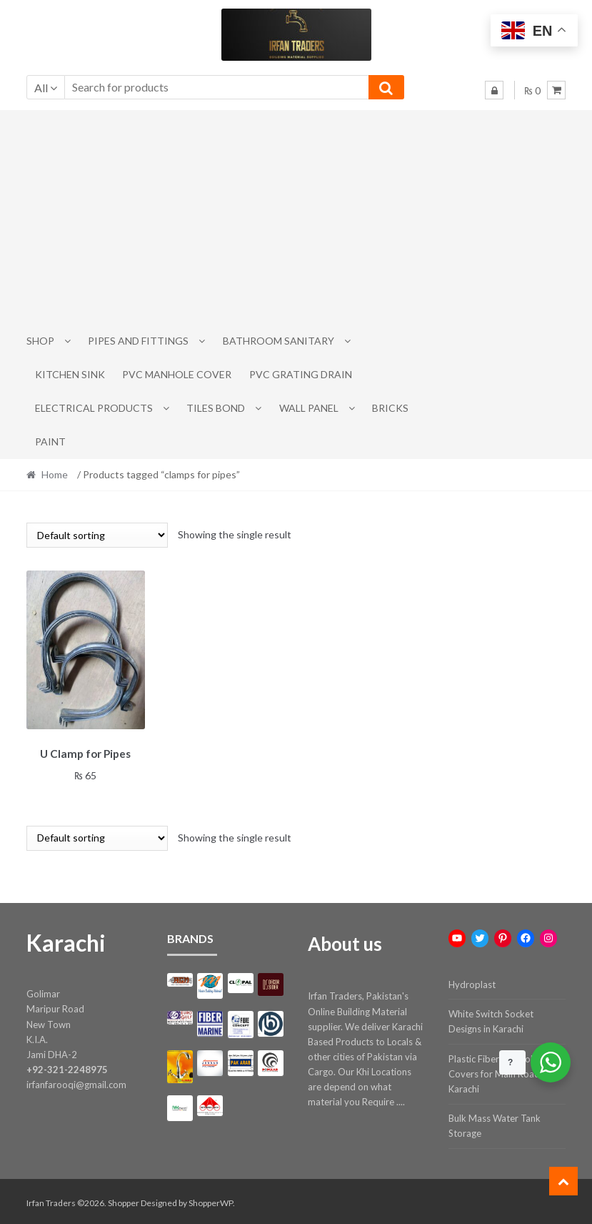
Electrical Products (94, 408)
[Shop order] (97, 535)
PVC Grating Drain (300, 374)
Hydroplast (472, 981)
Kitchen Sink (70, 374)
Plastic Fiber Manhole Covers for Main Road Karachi (494, 1071)
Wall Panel (308, 408)
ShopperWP (211, 1200)
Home (54, 474)
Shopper (123, 1200)
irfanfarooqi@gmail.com (76, 1081)
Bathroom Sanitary (278, 341)
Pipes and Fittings (138, 341)
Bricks (390, 408)
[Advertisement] (296, 217)
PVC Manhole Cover (176, 374)
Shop (40, 341)
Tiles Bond (215, 408)
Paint (50, 441)
